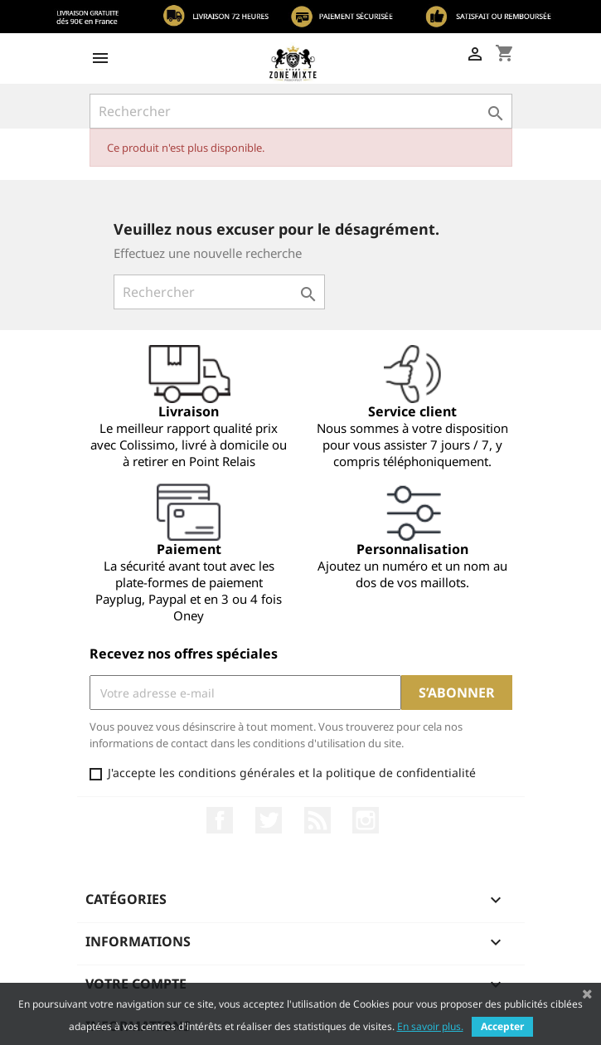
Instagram (365, 820)
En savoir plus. (430, 1026)
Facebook (219, 820)
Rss (317, 820)
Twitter (268, 820)
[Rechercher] (301, 111)
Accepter (502, 1026)
